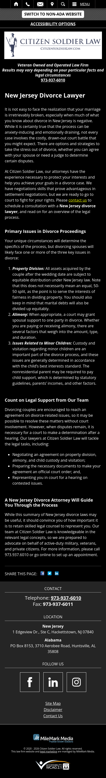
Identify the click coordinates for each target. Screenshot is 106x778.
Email (40, 4)
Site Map (53, 703)
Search (63, 4)
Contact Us (53, 715)
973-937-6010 (53, 80)
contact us (78, 200)
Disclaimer (53, 709)
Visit (52, 4)
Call (27, 4)
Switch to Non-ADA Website (53, 14)
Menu (85, 4)
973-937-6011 (58, 604)
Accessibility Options (53, 24)
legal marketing (48, 751)
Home (16, 4)
